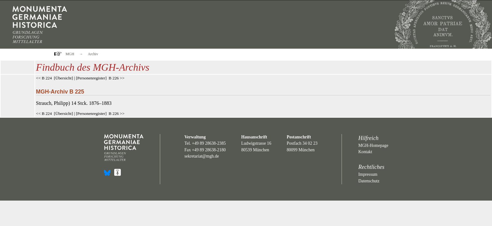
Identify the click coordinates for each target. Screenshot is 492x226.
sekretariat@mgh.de (201, 156)
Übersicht (63, 78)
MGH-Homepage (373, 145)
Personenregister (91, 78)
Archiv (93, 54)
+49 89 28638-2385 (209, 143)
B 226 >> (117, 78)
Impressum (367, 174)
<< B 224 (44, 78)
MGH (70, 54)
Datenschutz (368, 181)
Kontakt (365, 151)
